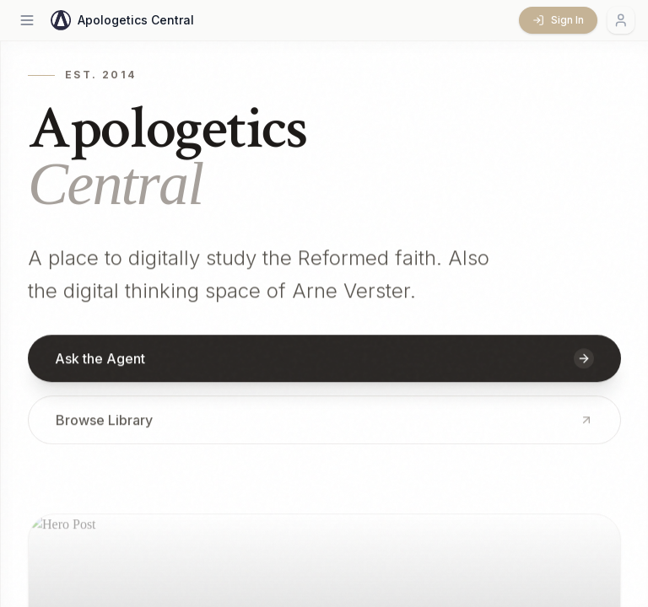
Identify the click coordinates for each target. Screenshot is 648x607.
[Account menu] (621, 20)
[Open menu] (27, 20)
